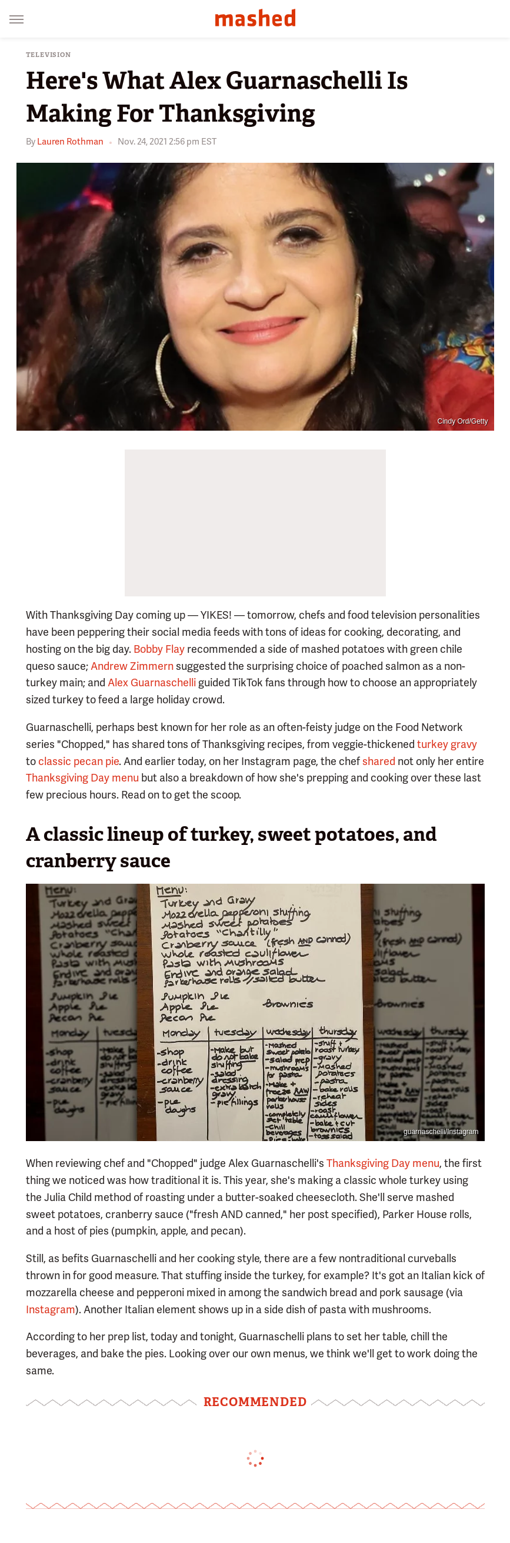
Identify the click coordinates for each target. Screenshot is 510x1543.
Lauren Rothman (70, 141)
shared (378, 761)
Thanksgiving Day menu (82, 777)
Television (48, 55)
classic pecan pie (78, 761)
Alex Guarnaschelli (152, 682)
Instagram (50, 1309)
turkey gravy (447, 744)
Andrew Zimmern (132, 666)
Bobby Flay (159, 649)
